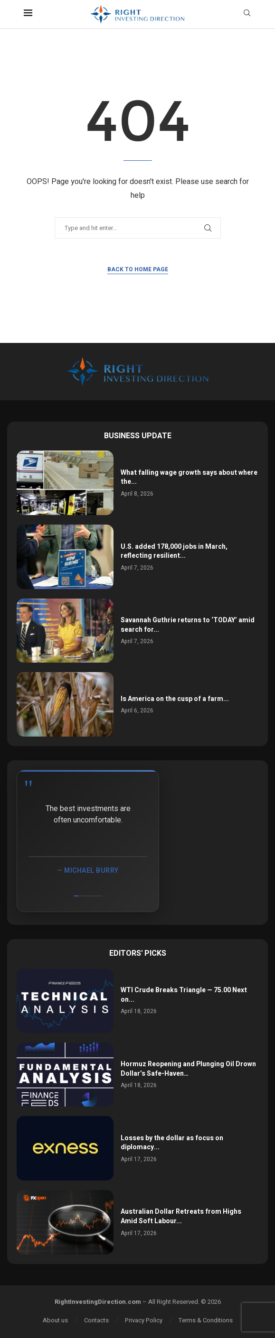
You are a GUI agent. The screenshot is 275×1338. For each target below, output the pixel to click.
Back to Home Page (137, 269)
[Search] (247, 14)
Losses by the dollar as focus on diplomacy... (172, 1143)
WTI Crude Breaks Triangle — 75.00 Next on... (184, 995)
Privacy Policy (143, 1320)
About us (55, 1320)
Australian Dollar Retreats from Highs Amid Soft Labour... (181, 1216)
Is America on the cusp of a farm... (175, 699)
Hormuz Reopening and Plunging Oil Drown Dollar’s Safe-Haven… (188, 1069)
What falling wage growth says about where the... (189, 477)
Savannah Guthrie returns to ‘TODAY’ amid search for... (188, 625)
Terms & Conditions (206, 1320)
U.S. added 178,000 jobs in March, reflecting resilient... (174, 551)
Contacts (96, 1320)
